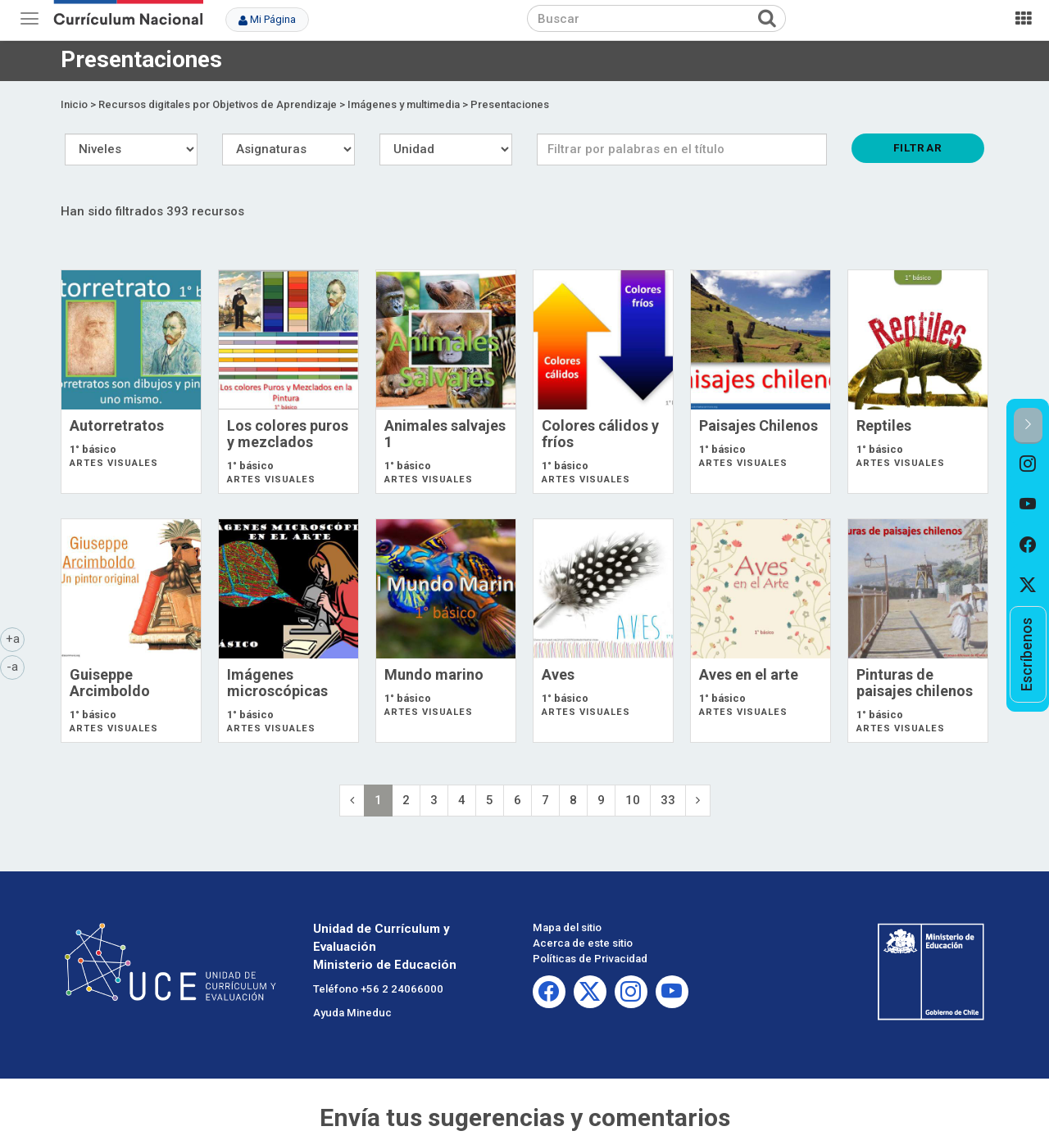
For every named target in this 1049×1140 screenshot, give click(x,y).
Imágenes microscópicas (277, 682)
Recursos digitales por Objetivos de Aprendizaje (217, 104)
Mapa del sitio (567, 927)
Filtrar (917, 147)
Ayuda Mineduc (352, 1013)
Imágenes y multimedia (403, 104)
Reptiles (883, 425)
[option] (1028, 464)
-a (16, 666)
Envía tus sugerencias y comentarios (525, 1117)
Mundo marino (434, 674)
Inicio (74, 104)
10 (632, 800)
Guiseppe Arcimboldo (110, 682)
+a (15, 638)
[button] (1028, 425)
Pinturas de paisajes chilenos (914, 682)
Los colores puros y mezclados (287, 433)
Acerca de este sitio (583, 943)
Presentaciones (509, 104)
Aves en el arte (748, 674)
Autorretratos (117, 425)
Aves (558, 674)
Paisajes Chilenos (758, 425)
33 (668, 800)
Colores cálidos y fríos (600, 433)
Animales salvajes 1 (445, 433)
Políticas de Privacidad (590, 958)
